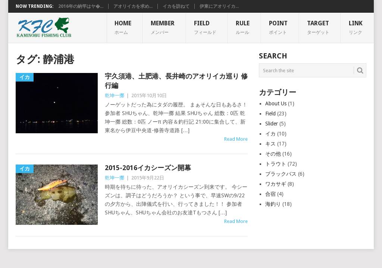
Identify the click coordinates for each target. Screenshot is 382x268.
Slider (271, 124)
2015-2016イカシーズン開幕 (148, 168)
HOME (123, 27)
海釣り (273, 204)
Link (356, 27)
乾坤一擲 (114, 95)
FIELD (205, 27)
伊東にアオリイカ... (219, 6)
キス (270, 144)
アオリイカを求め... (133, 6)
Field (270, 114)
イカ (270, 134)
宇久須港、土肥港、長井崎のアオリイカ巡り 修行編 (176, 80)
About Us (275, 103)
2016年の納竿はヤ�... (80, 6)
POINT (278, 27)
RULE (243, 27)
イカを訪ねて (176, 6)
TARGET (318, 27)
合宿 (270, 194)
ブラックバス (281, 174)
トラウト (275, 164)
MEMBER (163, 27)
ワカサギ (275, 184)
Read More (236, 139)
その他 (273, 154)
